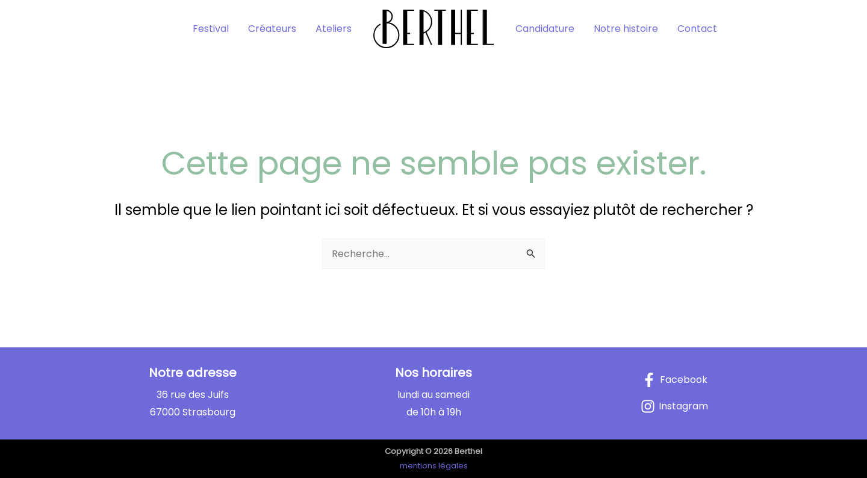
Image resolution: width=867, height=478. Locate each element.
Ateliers (333, 29)
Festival (211, 29)
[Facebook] (674, 380)
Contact (697, 29)
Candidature (544, 29)
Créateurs (272, 29)
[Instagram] (674, 406)
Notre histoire (626, 29)
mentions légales (434, 465)
